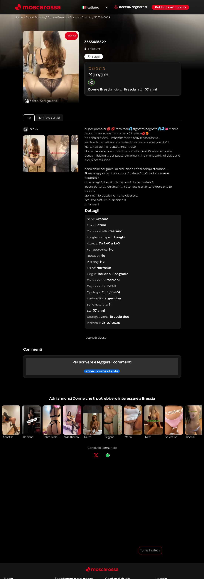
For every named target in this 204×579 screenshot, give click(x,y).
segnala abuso (96, 338)
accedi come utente (101, 371)
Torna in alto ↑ (150, 550)
